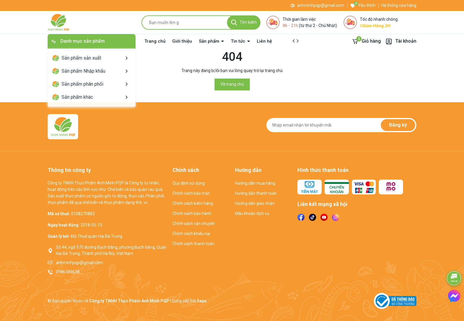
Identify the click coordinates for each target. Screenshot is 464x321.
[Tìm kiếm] (243, 22)
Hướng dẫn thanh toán (256, 193)
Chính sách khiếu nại (191, 233)
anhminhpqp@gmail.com (320, 5)
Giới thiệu (182, 41)
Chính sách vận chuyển (194, 223)
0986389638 (68, 271)
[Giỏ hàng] (366, 41)
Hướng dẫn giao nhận (255, 203)
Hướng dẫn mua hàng (255, 183)
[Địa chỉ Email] (341, 125)
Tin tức (238, 41)
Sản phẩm (209, 41)
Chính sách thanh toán (193, 243)
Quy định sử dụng (189, 183)
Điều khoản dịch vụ (252, 213)
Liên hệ (264, 41)
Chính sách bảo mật (191, 193)
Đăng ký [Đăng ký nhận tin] (398, 125)
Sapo (202, 300)
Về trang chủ (232, 84)
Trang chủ (154, 41)
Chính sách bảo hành (192, 213)
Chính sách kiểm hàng (193, 203)
